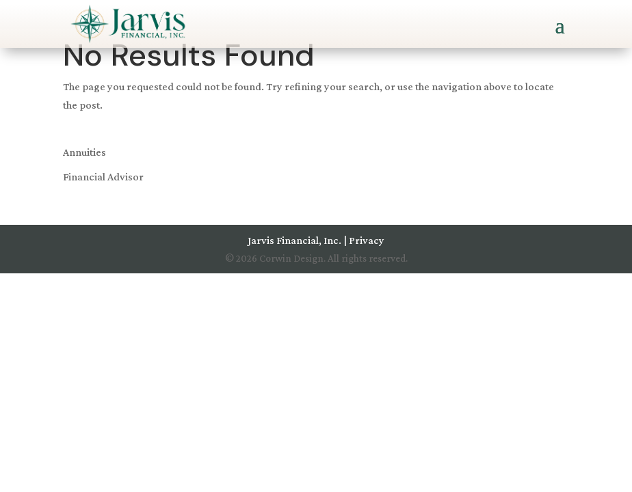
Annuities (84, 152)
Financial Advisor (103, 176)
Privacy (366, 240)
